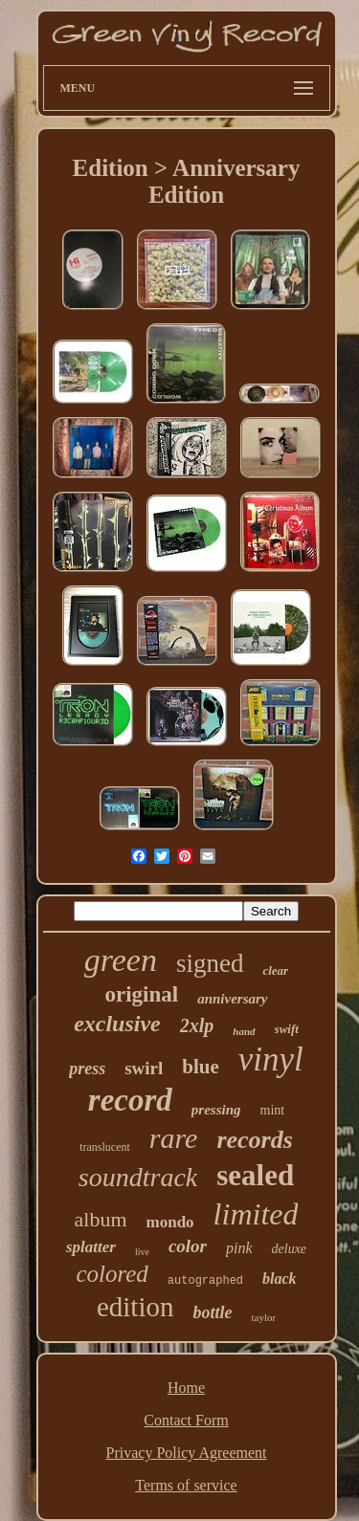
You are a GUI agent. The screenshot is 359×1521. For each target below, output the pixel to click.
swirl (143, 1068)
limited (256, 1214)
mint (272, 1110)
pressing (216, 1109)
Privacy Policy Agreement (186, 1452)
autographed (205, 1281)
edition (135, 1306)
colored (111, 1274)
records (254, 1140)
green (120, 960)
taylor (263, 1317)
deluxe (289, 1249)
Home (186, 1387)
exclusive (117, 1023)
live (142, 1251)
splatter (91, 1247)
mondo (170, 1222)
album (101, 1219)
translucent (104, 1147)
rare (173, 1138)
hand (244, 1031)
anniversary (232, 998)
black (279, 1278)
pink (239, 1248)
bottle (212, 1312)
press (87, 1068)
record (130, 1100)
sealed (255, 1175)
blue (200, 1066)
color (187, 1246)
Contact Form (186, 1420)
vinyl (270, 1059)
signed (210, 963)
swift (287, 1029)
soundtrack (138, 1177)
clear (275, 970)
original (141, 994)
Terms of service (185, 1485)
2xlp (197, 1025)
